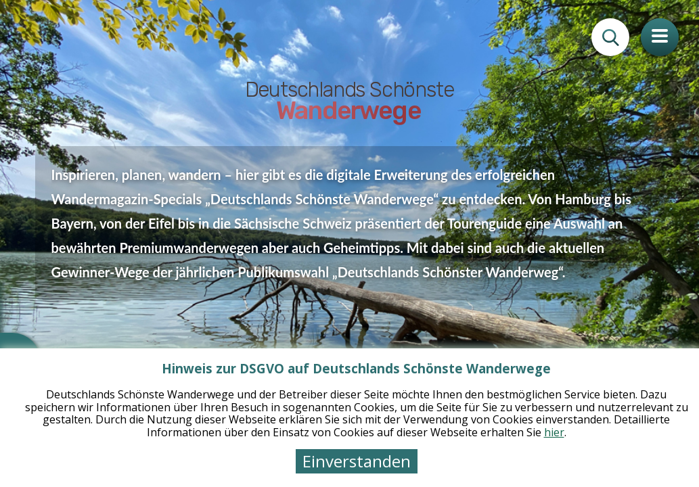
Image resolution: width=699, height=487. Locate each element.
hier (554, 432)
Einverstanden (356, 461)
